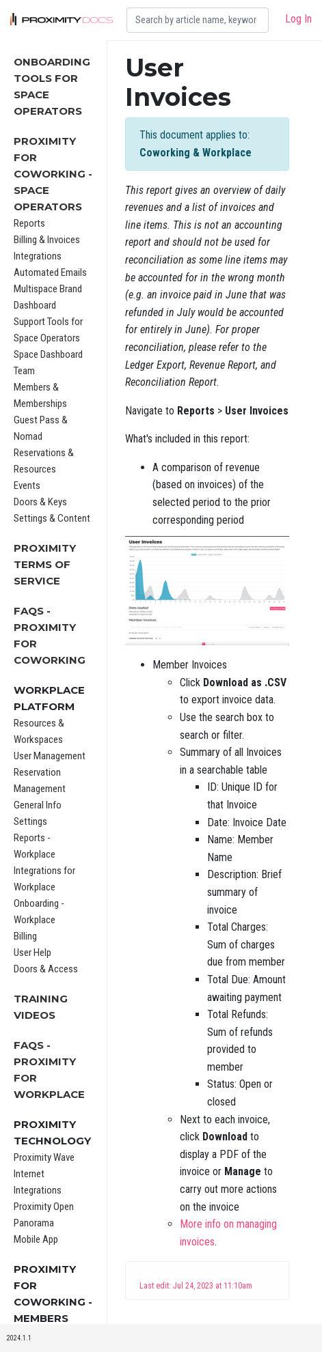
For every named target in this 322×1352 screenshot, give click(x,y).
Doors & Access (46, 969)
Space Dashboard (48, 354)
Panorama (34, 1223)
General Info (38, 805)
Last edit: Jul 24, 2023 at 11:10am (195, 1286)
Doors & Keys (40, 502)
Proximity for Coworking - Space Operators (53, 174)
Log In (298, 18)
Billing (25, 936)
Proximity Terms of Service (45, 564)
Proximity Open (44, 1206)
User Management (49, 756)
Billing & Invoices (47, 240)
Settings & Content (52, 518)
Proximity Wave (44, 1157)
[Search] (197, 20)
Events (27, 485)
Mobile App (36, 1239)
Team (24, 371)
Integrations (38, 256)
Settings (30, 821)
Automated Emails (50, 272)
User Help (32, 952)
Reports (29, 223)
